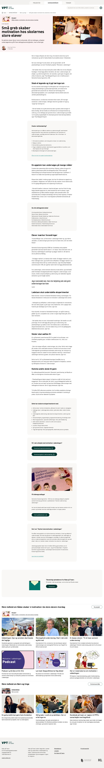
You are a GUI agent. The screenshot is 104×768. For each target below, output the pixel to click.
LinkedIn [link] (56, 751)
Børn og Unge (23, 12)
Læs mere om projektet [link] (37, 556)
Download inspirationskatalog (43, 448)
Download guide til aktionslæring (44, 454)
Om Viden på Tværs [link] (59, 753)
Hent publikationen (40, 515)
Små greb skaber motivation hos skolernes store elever (42, 12)
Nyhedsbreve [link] (57, 748)
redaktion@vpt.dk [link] (6, 758)
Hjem (5, 12)
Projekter (36, 3)
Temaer (68, 3)
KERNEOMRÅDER (13, 12)
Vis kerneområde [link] (95, 684)
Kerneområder (53, 3)
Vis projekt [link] (97, 607)
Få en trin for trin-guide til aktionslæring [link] (42, 155)
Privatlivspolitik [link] (85, 748)
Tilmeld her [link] (51, 586)
